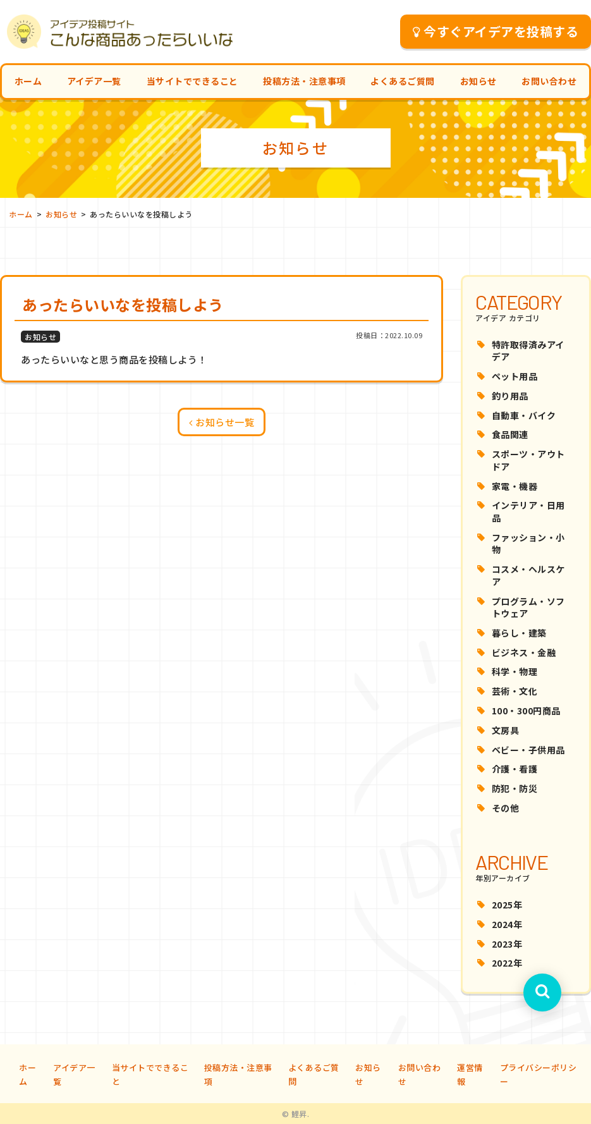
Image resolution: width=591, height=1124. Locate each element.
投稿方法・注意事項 (304, 81)
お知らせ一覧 (221, 422)
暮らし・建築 (519, 632)
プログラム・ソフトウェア (528, 607)
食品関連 (510, 434)
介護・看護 (515, 768)
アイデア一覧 (94, 81)
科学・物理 (515, 671)
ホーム (28, 81)
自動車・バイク (524, 415)
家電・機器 (515, 486)
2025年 (507, 904)
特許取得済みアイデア (528, 350)
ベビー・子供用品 (528, 749)
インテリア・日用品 (528, 511)
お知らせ (478, 81)
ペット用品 (515, 376)
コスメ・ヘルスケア (528, 575)
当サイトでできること (192, 81)
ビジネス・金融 (524, 652)
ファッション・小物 (528, 543)
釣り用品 (510, 395)
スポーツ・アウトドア (528, 460)
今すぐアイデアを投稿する (496, 31)
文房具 (506, 730)
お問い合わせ (548, 81)
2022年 (507, 962)
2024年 (507, 924)
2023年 (507, 944)
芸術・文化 (515, 691)
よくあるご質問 (402, 81)
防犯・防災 (515, 788)
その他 (506, 808)
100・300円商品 (526, 710)
